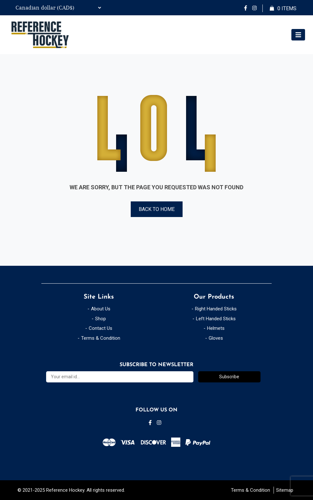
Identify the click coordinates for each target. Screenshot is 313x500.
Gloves (216, 338)
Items (283, 8)
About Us (100, 309)
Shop (100, 319)
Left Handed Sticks (216, 319)
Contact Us (100, 328)
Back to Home (157, 209)
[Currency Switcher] (57, 7)
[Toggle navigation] (298, 35)
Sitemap (284, 490)
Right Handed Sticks (216, 309)
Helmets (216, 328)
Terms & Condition (100, 338)
